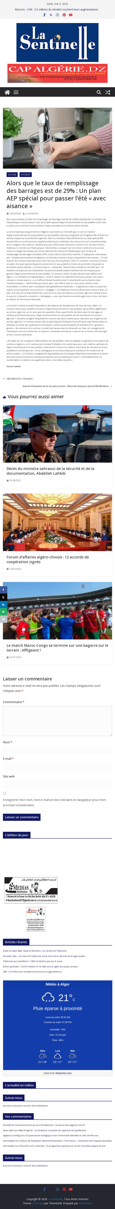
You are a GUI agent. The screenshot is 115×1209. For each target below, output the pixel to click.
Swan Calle (8, 1130)
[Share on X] (3, 597)
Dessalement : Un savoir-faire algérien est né (63, 1125)
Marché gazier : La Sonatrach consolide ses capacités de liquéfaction (52, 1130)
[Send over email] (3, 611)
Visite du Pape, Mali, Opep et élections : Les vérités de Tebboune (35, 950)
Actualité (25, 174)
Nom (7, 742)
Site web (9, 776)
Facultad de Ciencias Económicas (19, 1125)
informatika (8, 1140)
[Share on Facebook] (3, 590)
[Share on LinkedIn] (3, 604)
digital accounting (11, 1135)
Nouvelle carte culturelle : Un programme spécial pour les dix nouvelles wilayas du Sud (62, 1145)
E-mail (8, 759)
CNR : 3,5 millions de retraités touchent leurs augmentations (32, 971)
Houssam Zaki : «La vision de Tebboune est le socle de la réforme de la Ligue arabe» (44, 956)
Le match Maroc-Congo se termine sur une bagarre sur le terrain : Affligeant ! (57, 648)
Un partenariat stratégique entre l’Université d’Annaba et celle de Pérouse (62, 1135)
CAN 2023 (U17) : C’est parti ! (18, 378)
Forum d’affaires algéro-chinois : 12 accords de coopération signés (48, 559)
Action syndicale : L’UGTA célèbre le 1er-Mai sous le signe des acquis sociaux (40, 966)
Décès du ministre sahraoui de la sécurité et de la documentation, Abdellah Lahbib (50, 471)
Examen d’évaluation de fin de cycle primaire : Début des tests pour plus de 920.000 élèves (67, 386)
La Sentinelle (32, 213)
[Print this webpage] (3, 619)
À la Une (12, 174)
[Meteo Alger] (57, 1051)
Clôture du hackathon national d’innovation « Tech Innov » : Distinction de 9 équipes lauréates (66, 1140)
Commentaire (13, 702)
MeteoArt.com (64, 1073)
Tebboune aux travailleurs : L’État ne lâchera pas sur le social (32, 961)
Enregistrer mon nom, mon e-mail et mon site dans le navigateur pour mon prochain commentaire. (54, 802)
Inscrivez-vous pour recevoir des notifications (25, 1105)
